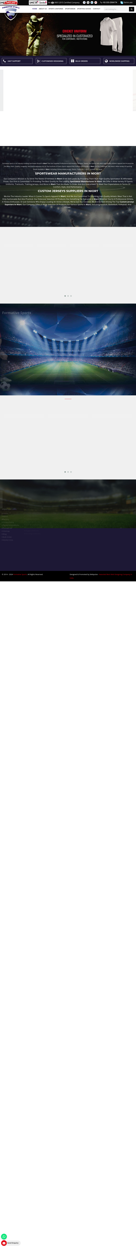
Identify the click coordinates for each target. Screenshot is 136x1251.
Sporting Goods (84, 9)
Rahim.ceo (126, 2)
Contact (96, 9)
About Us (43, 9)
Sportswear (70, 9)
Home (34, 9)
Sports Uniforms (56, 9)
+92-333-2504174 (109, 2)
